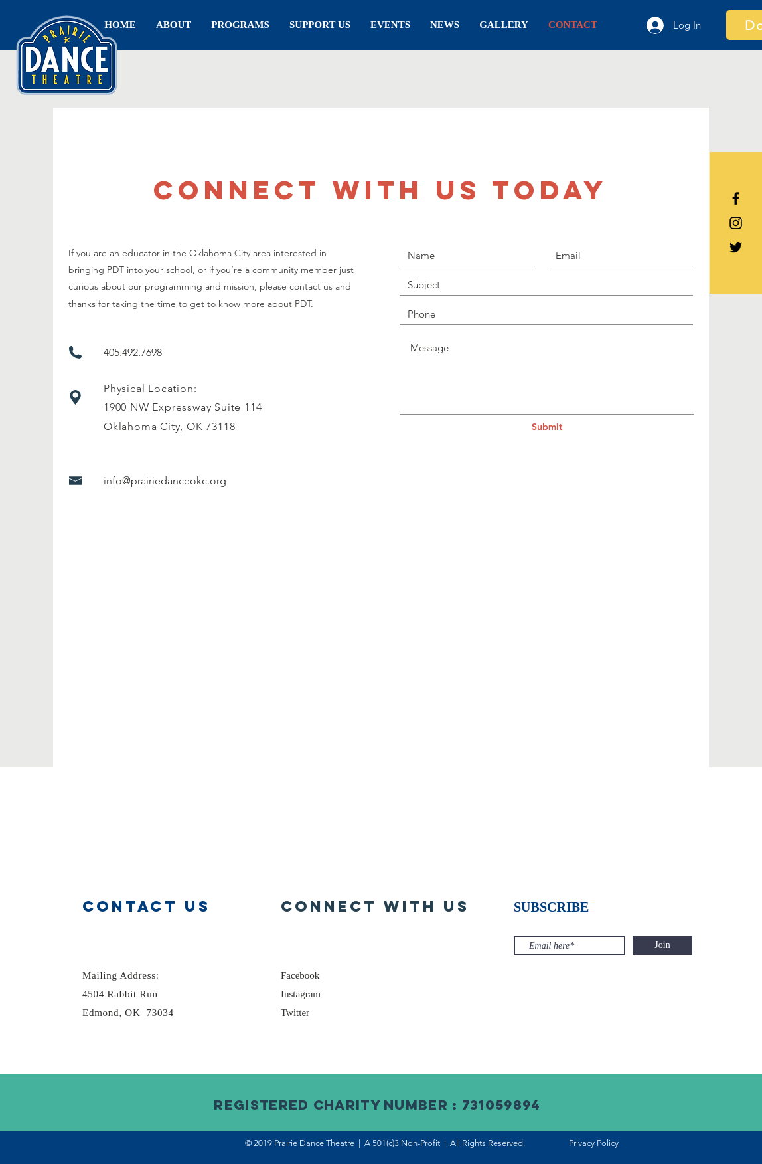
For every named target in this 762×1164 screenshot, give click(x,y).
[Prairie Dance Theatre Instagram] (735, 223)
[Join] (662, 945)
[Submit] (547, 427)
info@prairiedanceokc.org (165, 480)
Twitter (295, 1012)
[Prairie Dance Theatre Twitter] (735, 247)
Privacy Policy (594, 1143)
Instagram (301, 994)
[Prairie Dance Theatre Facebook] (735, 198)
